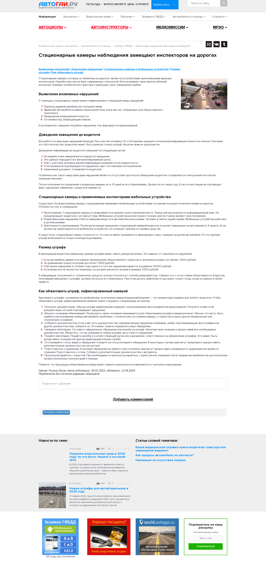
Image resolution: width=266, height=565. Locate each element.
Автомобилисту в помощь (188, 16)
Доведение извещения (86, 69)
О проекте (142, 4)
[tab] (56, 412)
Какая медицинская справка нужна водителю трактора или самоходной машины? (181, 448)
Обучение (126, 16)
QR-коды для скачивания (60, 556)
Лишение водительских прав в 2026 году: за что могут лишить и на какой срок (97, 457)
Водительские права (98, 16)
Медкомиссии (170, 27)
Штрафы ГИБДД (123, 46)
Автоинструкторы (109, 27)
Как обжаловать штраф (67, 72)
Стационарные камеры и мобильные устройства (136, 69)
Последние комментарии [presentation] (56, 412)
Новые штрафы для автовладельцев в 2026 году (98, 489)
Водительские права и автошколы (58, 46)
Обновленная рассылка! (205, 532)
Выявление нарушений (54, 69)
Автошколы (70, 16)
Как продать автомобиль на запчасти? (165, 455)
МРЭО (218, 27)
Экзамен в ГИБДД (152, 16)
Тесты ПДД (93, 4)
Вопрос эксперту (115, 4)
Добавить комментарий (133, 399)
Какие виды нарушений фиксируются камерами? (163, 46)
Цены (130, 4)
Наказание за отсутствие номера (160, 460)
